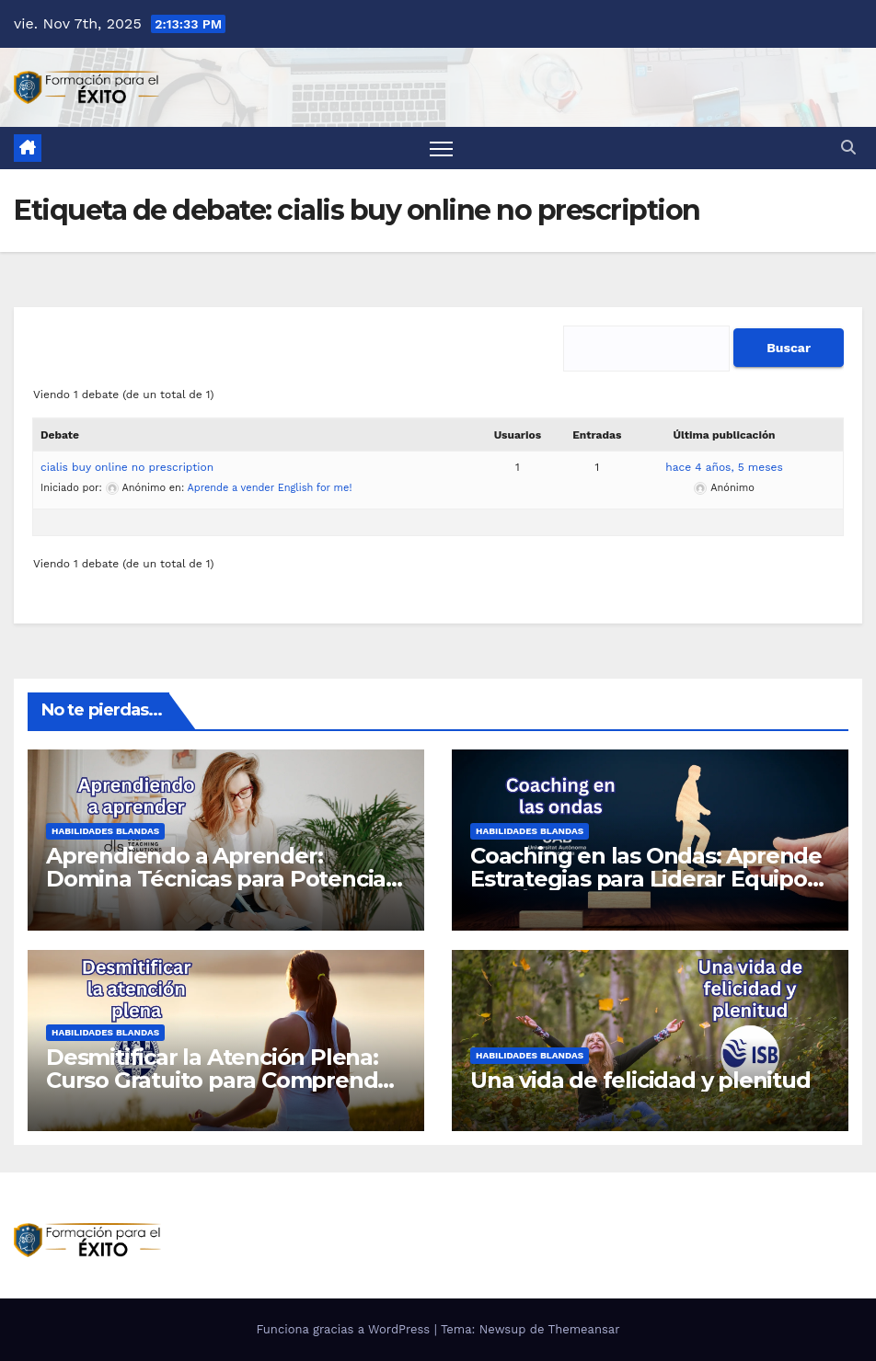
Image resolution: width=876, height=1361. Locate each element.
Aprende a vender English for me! (270, 488)
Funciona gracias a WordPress (344, 1329)
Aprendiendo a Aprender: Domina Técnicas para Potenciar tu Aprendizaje (220, 878)
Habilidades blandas (105, 831)
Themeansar (584, 1329)
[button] (848, 147)
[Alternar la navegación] (441, 148)
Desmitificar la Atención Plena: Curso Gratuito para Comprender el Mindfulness (223, 1080)
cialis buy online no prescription (126, 467)
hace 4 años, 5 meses (723, 467)
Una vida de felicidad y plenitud (640, 1080)
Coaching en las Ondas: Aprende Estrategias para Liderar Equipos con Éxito (646, 878)
